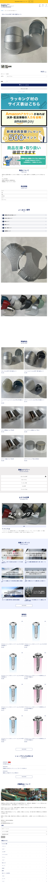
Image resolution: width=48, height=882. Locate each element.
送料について (5, 224)
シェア (23, 91)
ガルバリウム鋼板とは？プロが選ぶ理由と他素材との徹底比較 (12, 581)
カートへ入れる (24, 85)
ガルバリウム (24, 479)
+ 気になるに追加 (23, 88)
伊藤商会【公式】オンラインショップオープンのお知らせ (15, 768)
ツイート (19, 91)
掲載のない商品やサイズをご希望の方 (10, 772)
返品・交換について (7, 228)
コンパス (3, 878)
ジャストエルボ (4, 854)
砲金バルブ (4, 862)
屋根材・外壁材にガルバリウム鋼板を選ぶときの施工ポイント (35, 581)
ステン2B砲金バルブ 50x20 (7, 430)
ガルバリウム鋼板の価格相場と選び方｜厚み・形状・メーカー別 (35, 562)
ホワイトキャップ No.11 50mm (31, 458)
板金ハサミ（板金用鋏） (6, 873)
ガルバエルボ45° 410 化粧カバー (9, 371)
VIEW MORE (24, 605)
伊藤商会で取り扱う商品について (9, 215)
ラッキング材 (24, 482)
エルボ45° (24, 486)
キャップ (3, 865)
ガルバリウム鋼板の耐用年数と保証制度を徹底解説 (11, 599)
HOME (2, 10)
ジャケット (4, 846)
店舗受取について (6, 231)
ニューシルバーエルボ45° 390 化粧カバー (34, 371)
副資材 (3, 868)
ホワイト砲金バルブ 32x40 (7, 458)
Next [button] (46, 40)
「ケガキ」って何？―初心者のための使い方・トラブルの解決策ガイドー (12, 562)
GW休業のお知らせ (7, 763)
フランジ (3, 857)
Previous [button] (2, 40)
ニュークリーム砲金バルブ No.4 (31, 430)
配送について (5, 221)
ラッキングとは (24, 489)
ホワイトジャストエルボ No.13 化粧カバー (34, 399)
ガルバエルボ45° (24, 476)
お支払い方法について (7, 218)
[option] (24, 40)
